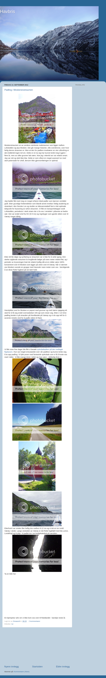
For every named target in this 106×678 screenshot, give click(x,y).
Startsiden (37, 666)
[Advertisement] (36, 646)
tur (12, 624)
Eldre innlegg (63, 666)
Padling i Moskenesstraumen (18, 90)
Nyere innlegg (11, 666)
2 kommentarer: (35, 621)
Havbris (7, 11)
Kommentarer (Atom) (21, 672)
